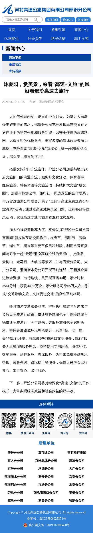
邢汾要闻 (15, 57)
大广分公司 (77, 468)
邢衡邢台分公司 (15, 484)
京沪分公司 (15, 468)
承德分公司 (46, 468)
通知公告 (68, 19)
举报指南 (83, 19)
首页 (11, 30)
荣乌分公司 (15, 492)
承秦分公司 (77, 484)
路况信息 (58, 39)
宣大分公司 (15, 460)
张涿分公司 (77, 500)
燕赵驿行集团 (76, 452)
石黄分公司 (46, 500)
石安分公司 (46, 476)
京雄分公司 (46, 484)
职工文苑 (81, 39)
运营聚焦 (11, 39)
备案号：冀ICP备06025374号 (46, 518)
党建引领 (58, 30)
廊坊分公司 (15, 500)
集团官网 (52, 19)
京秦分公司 (77, 476)
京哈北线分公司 (46, 460)
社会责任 (35, 39)
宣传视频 (15, 71)
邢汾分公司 (77, 460)
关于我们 (35, 30)
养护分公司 (15, 452)
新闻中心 (81, 30)
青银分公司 (77, 492)
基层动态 (15, 64)
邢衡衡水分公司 (15, 476)
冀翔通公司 (46, 452)
